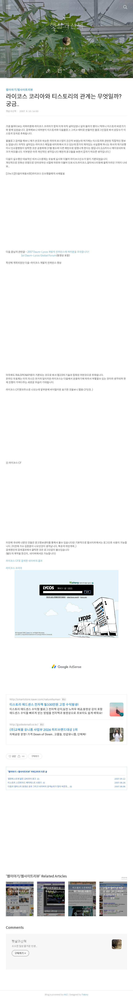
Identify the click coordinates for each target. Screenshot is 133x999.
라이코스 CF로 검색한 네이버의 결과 (24, 560)
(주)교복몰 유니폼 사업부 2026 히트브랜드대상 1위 (44, 730)
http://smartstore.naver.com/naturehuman (35, 699)
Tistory (85, 994)
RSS (72, 70)
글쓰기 (49, 70)
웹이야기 (12, 771)
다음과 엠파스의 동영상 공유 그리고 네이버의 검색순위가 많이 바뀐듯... (38, 786)
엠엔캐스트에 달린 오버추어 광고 (22, 778)
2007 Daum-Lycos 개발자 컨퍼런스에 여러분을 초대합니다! (58, 251)
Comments (15, 927)
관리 (84, 70)
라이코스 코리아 (14, 568)
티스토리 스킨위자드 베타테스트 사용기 (25, 782)
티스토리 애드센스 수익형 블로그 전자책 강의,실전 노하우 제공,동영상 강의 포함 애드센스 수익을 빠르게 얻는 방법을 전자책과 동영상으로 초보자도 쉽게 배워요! (56, 711)
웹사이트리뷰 (24, 771)
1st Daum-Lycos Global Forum (38, 255)
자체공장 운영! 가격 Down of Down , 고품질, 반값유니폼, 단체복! (48, 734)
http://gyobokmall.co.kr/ (24, 724)
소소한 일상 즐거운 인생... (24, 946)
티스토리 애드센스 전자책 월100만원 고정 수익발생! (44, 705)
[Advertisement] (66, 666)
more (124, 877)
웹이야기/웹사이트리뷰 (19, 90)
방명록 (60, 70)
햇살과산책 (66, 26)
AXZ (66, 994)
